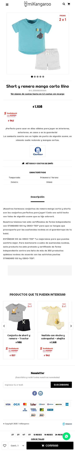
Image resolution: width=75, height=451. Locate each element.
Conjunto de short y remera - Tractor (18, 337)
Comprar (52, 445)
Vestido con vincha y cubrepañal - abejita (53, 337)
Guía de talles (37, 439)
